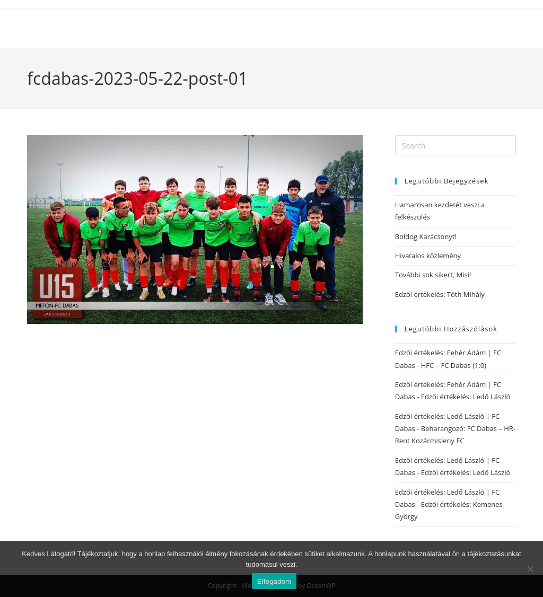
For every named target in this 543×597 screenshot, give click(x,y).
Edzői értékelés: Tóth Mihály (440, 294)
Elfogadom (274, 581)
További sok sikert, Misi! (433, 274)
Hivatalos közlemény (428, 255)
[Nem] (529, 569)
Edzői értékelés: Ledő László (466, 396)
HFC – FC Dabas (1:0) (453, 365)
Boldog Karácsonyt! (426, 236)
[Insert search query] (455, 145)
